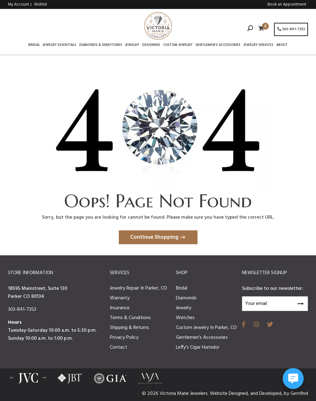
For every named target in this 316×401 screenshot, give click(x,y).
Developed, (271, 394)
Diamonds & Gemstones (100, 45)
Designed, (239, 394)
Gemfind (299, 394)
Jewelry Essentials (59, 45)
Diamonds (186, 298)
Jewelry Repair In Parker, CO (138, 288)
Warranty (120, 298)
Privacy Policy (124, 337)
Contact (118, 347)
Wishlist (40, 4)
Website (219, 394)
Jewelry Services (258, 45)
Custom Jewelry (178, 45)
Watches (185, 318)
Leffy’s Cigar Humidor (197, 347)
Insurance (120, 308)
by (287, 394)
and (254, 394)
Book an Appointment (287, 4)
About (282, 45)
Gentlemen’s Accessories (217, 45)
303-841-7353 (291, 29)
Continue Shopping (154, 237)
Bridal (34, 45)
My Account (18, 4)
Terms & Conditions (130, 318)
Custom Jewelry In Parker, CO (206, 327)
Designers (151, 45)
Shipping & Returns (129, 327)
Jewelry (132, 45)
